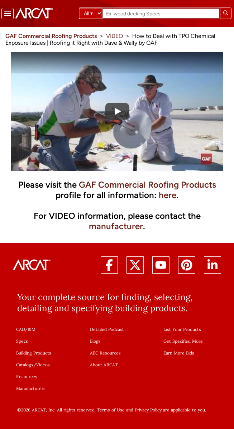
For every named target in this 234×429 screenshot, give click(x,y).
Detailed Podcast (107, 329)
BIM (31, 329)
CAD (20, 329)
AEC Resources (105, 353)
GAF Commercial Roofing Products (147, 184)
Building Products (33, 353)
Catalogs (24, 364)
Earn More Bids (178, 353)
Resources (26, 376)
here (167, 195)
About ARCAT (104, 364)
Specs (22, 341)
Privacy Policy (148, 410)
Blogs (95, 341)
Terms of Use (111, 410)
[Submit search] (225, 13)
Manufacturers (31, 388)
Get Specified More (183, 341)
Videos (43, 364)
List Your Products (182, 329)
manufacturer (116, 226)
